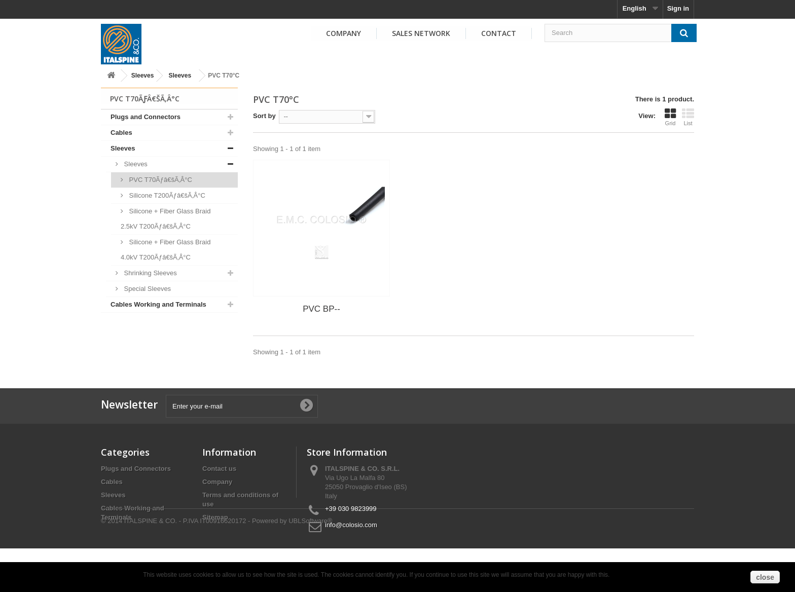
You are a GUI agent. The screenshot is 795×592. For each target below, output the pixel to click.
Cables (121, 132)
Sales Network (421, 33)
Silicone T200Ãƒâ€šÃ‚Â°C (166, 195)
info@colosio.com (351, 525)
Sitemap (215, 517)
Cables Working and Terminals (158, 304)
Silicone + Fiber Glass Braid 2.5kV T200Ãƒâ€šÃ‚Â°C (165, 218)
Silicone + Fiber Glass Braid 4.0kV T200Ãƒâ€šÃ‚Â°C (165, 249)
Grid (670, 117)
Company (343, 33)
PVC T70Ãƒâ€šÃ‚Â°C (159, 179)
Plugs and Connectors (145, 117)
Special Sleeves (146, 288)
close (765, 577)
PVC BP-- (321, 309)
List (688, 117)
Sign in (678, 8)
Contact (498, 33)
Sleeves (142, 75)
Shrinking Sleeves (149, 273)
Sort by (264, 116)
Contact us (219, 468)
